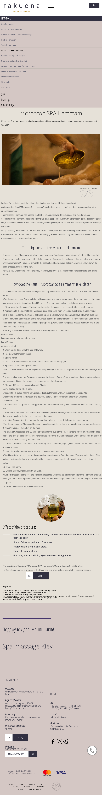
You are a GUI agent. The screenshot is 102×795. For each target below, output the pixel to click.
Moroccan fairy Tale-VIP (11, 29)
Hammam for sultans (10, 77)
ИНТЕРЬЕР (44, 784)
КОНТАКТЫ (40, 787)
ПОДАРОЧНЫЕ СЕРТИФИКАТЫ (28, 789)
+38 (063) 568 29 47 (59, 705)
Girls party (5, 82)
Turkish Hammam (8, 45)
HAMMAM (6, 18)
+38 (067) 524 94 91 (59, 708)
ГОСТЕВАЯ (27, 787)
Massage (5, 99)
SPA (3, 94)
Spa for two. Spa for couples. (13, 56)
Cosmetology (7, 105)
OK (33, 753)
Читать (8, 728)
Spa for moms (7, 24)
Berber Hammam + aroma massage (16, 34)
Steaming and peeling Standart (14, 61)
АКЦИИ (22, 784)
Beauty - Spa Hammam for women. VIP (18, 66)
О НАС (12, 784)
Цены (15, 787)
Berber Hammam (8, 40)
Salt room (5, 87)
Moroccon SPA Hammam (12, 50)
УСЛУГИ (32, 784)
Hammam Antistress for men (13, 71)
